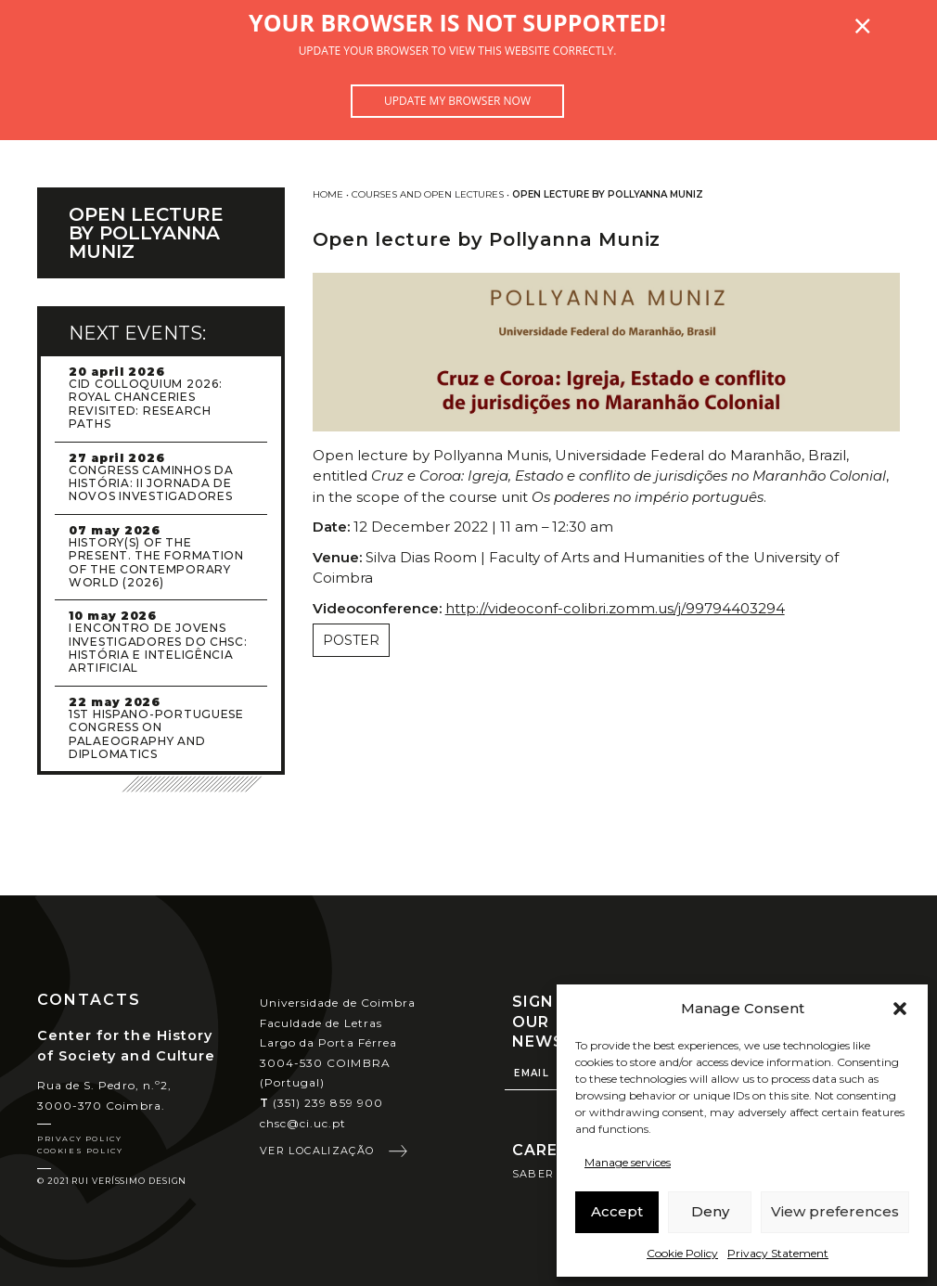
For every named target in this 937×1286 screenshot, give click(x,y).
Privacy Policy (79, 1138)
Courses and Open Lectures (428, 194)
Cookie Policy (682, 1253)
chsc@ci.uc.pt (303, 1123)
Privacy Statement (777, 1253)
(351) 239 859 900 (321, 1103)
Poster (351, 640)
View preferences (835, 1211)
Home (328, 194)
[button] (900, 1008)
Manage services (627, 1162)
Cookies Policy (79, 1150)
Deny (710, 1211)
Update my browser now (457, 101)
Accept (617, 1211)
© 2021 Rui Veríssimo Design (111, 1181)
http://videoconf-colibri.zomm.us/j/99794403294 (615, 608)
